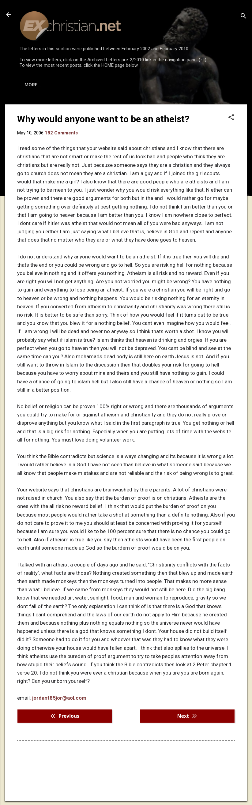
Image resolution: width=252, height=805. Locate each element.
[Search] (243, 16)
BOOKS (57, 85)
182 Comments (61, 133)
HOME (31, 85)
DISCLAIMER (89, 85)
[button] (231, 118)
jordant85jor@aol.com (59, 698)
